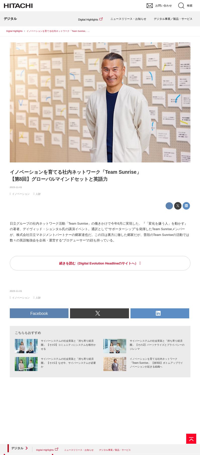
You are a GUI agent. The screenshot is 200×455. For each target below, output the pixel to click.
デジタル (17, 448)
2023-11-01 (16, 187)
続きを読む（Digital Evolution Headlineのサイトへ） (98, 263)
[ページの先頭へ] (191, 439)
